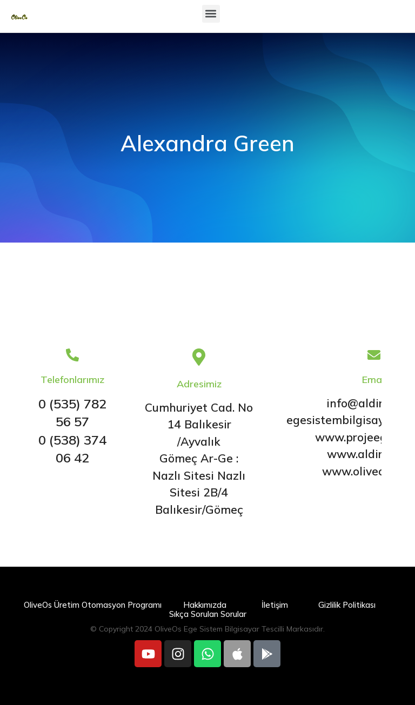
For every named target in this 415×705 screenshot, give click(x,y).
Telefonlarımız (72, 379)
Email (374, 379)
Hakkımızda (204, 605)
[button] (211, 14)
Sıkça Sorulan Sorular (207, 614)
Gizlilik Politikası (347, 605)
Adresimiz (199, 384)
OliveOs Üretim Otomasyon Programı (93, 605)
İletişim (275, 605)
